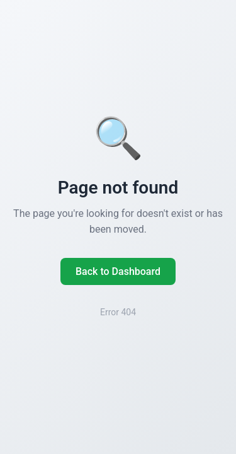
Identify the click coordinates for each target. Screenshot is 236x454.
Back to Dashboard (118, 271)
